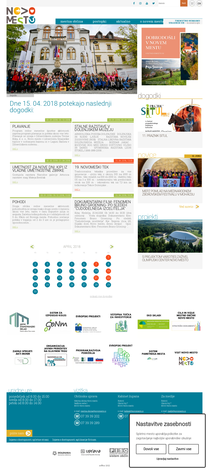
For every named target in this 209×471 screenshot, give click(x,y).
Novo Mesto (29, 15)
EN (199, 3)
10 (47, 271)
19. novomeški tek (92, 167)
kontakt (192, 3)
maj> (111, 246)
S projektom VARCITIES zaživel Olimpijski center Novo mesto (165, 258)
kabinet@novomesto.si (134, 411)
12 (71, 271)
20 (84, 277)
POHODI (19, 202)
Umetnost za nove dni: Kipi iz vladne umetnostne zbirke (39, 169)
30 (35, 291)
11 (59, 271)
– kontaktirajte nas (184, 22)
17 (47, 277)
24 (47, 284)
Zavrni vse (183, 449)
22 (108, 277)
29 (108, 284)
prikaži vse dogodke (101, 296)
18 (59, 277)
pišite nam (20, 433)
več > (15, 148)
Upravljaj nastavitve (167, 458)
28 (96, 284)
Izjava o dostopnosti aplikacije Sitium (74, 439)
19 (71, 277)
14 (96, 271)
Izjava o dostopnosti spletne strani (29, 439)
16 (35, 277)
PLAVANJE (21, 126)
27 (84, 284)
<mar (32, 246)
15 (108, 271)
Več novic (186, 207)
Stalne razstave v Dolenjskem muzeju (94, 128)
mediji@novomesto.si (177, 411)
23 (35, 284)
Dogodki (13, 95)
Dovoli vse (151, 449)
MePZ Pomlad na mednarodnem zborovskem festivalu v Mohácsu (168, 192)
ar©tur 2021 (104, 465)
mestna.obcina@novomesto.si (93, 411)
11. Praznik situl (155, 136)
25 (59, 284)
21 (96, 277)
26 (71, 284)
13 (84, 271)
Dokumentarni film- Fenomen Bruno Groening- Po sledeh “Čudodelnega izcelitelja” (103, 205)
